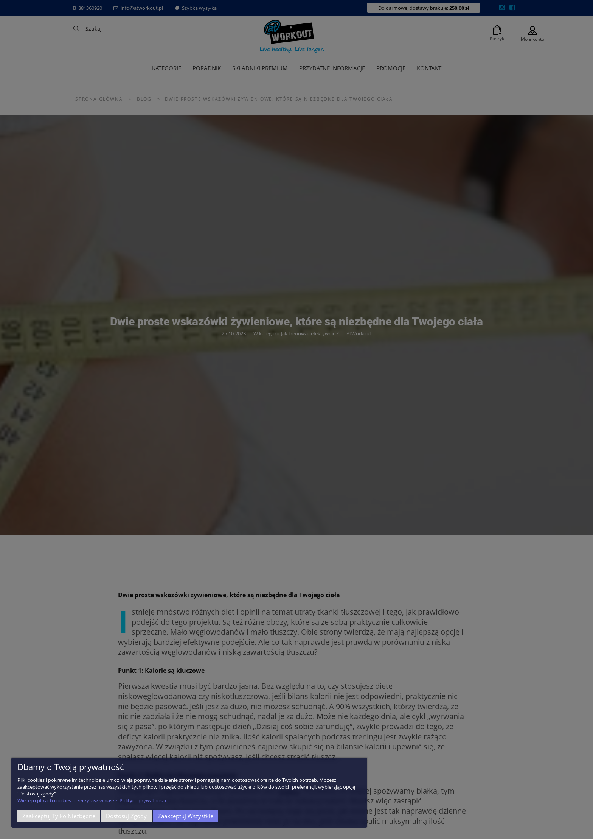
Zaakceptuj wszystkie (185, 816)
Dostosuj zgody (126, 816)
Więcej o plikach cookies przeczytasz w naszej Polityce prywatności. (92, 800)
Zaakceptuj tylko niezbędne (58, 816)
